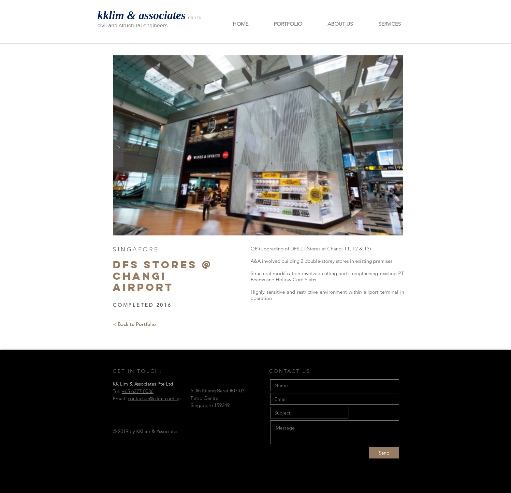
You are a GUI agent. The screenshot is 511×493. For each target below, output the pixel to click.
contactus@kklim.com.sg (154, 398)
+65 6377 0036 (137, 391)
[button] (258, 145)
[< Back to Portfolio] (134, 324)
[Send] (384, 452)
